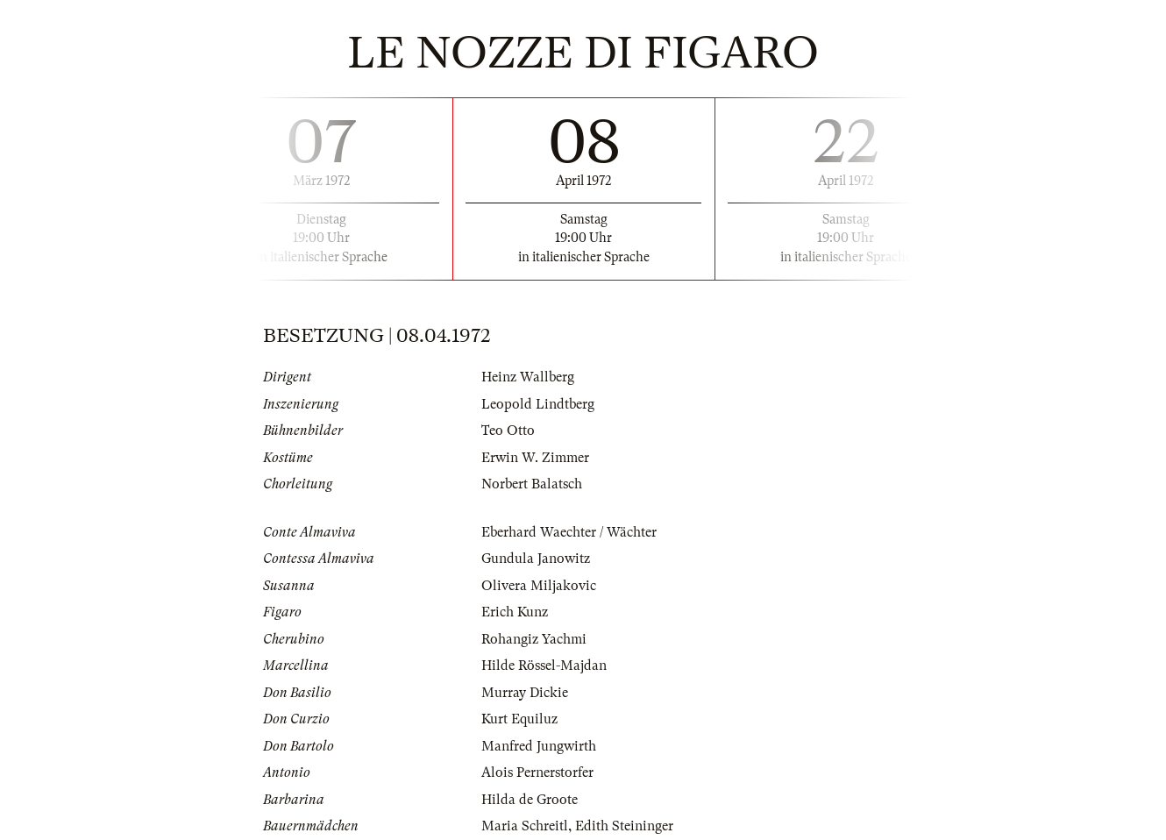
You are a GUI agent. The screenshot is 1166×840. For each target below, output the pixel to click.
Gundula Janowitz (535, 558)
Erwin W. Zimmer (535, 458)
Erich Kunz (514, 612)
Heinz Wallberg (527, 377)
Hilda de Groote (529, 800)
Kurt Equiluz (519, 719)
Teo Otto (508, 430)
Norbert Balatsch (531, 484)
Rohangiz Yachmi (534, 639)
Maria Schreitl (524, 826)
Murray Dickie (524, 693)
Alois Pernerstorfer (537, 772)
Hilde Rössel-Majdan (544, 665)
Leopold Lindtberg (537, 404)
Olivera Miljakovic (538, 586)
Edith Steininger (624, 826)
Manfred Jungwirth (538, 746)
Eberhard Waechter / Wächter (569, 532)
